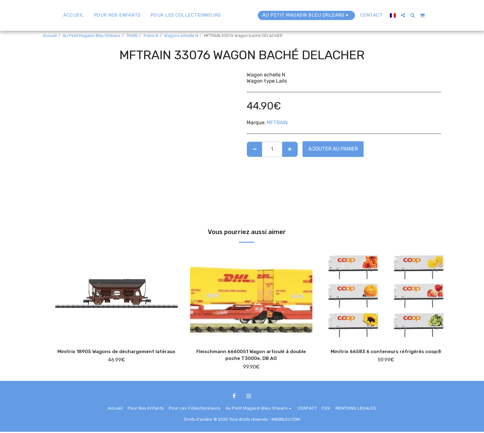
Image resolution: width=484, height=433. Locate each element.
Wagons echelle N (181, 35)
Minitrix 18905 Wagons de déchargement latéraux (116, 355)
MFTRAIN (277, 123)
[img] (116, 294)
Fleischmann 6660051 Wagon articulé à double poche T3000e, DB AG (251, 355)
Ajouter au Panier (333, 149)
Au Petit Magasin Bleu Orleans (91, 35)
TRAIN (131, 35)
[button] (417, 15)
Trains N (150, 35)
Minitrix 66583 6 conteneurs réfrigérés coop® (386, 352)
